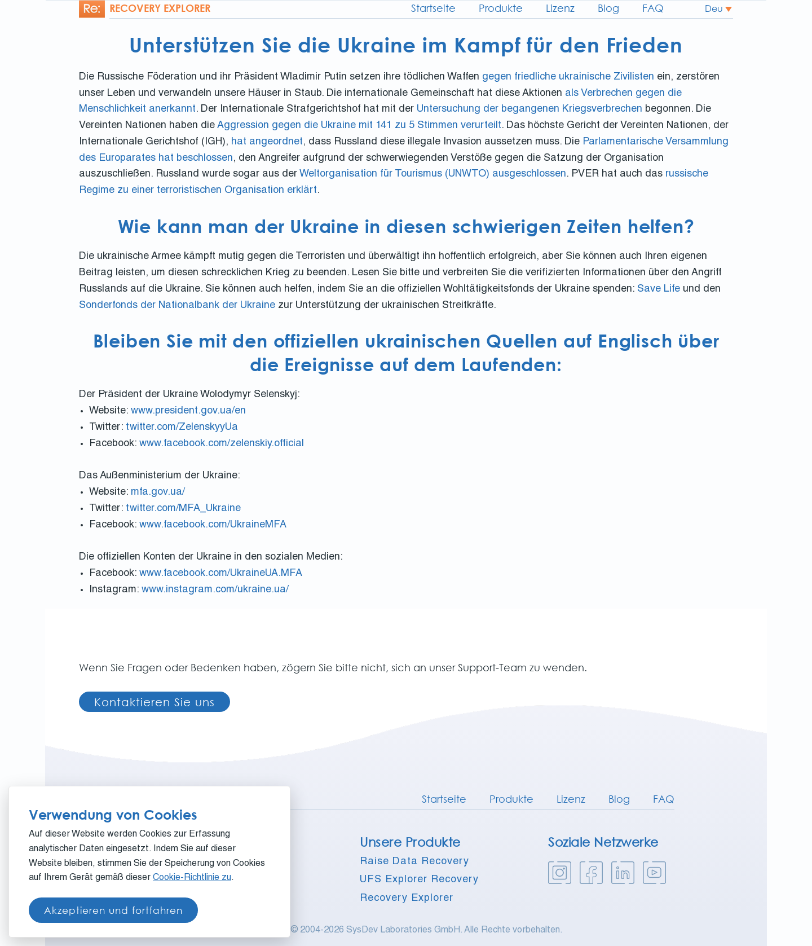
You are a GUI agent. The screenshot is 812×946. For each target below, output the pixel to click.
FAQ (653, 8)
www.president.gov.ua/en (188, 411)
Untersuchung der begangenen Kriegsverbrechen (529, 109)
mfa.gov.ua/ (158, 492)
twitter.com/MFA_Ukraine (183, 509)
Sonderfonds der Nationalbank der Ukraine (177, 306)
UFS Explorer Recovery (419, 880)
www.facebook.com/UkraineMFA (212, 525)
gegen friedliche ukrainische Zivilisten (568, 77)
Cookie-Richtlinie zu (192, 878)
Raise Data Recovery (414, 862)
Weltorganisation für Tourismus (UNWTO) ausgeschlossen (432, 174)
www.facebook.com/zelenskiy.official (221, 444)
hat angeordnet (267, 142)
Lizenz (560, 8)
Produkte (501, 8)
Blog (608, 8)
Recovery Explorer (406, 899)
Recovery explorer (159, 8)
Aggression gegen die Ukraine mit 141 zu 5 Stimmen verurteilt (359, 126)
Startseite (433, 8)
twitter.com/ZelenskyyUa (182, 428)
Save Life (658, 289)
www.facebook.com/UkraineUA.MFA (220, 574)
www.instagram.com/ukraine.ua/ (215, 590)
